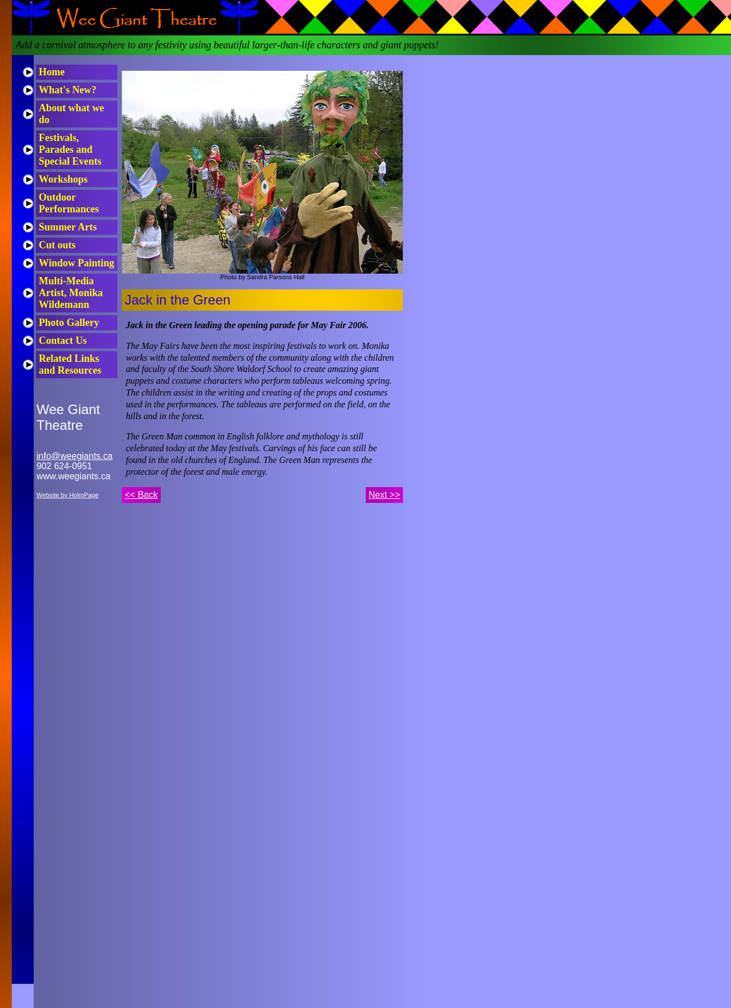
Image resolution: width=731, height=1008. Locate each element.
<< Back (141, 495)
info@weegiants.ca (74, 456)
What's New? (68, 90)
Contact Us (63, 340)
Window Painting (76, 263)
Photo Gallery (69, 322)
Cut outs (57, 245)
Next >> (384, 495)
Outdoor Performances (69, 203)
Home (52, 72)
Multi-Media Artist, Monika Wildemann (71, 292)
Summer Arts (68, 227)
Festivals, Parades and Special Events (70, 149)
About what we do (71, 113)
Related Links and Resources (70, 364)
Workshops (63, 179)
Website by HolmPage (67, 495)
